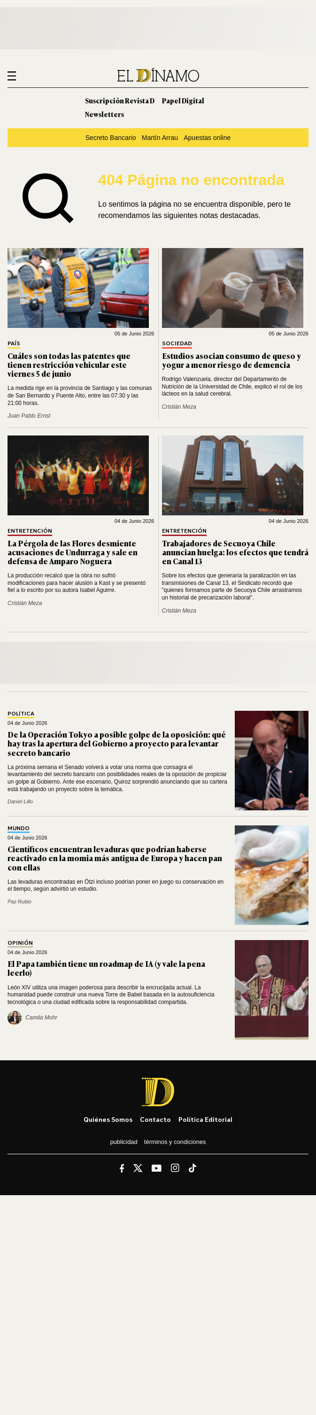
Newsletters (104, 114)
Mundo (19, 828)
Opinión (20, 943)
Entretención (30, 531)
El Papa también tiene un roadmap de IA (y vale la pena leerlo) (106, 968)
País (14, 344)
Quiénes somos (108, 1119)
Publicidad (123, 1141)
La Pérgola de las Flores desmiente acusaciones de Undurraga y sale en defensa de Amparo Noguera (73, 552)
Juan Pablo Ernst (29, 415)
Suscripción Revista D (119, 100)
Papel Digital (183, 100)
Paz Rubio (19, 901)
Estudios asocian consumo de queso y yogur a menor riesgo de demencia (231, 360)
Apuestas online (207, 137)
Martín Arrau (160, 137)
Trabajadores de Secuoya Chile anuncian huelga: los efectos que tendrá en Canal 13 (235, 552)
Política (21, 714)
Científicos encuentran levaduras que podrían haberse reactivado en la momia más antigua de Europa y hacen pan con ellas (115, 857)
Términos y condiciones (175, 1141)
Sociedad (177, 344)
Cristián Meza (179, 407)
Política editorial (205, 1119)
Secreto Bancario (110, 137)
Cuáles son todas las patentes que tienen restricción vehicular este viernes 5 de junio (69, 364)
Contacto (155, 1119)
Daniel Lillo (20, 801)
